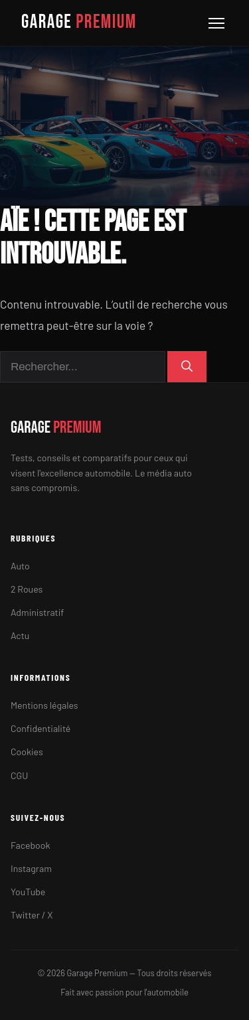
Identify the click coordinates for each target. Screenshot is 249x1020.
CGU (19, 775)
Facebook (30, 845)
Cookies (27, 751)
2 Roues (26, 589)
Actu (20, 635)
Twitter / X (31, 914)
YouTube (28, 891)
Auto (20, 565)
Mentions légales (44, 705)
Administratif (37, 612)
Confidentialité (40, 728)
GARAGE (79, 22)
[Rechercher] (187, 367)
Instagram (31, 868)
